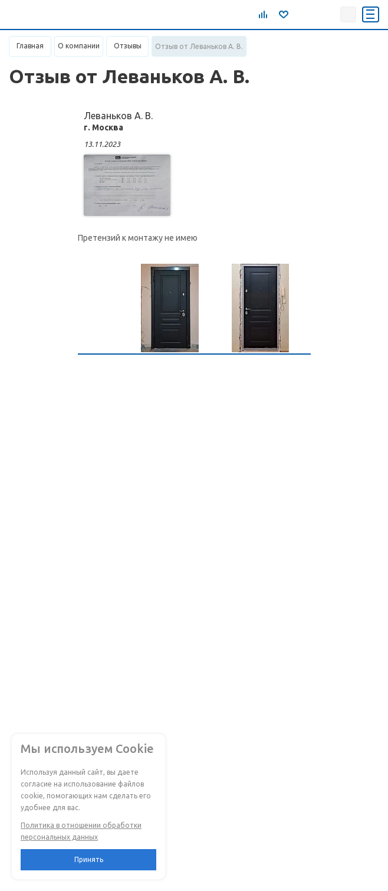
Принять (88, 859)
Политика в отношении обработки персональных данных (81, 831)
